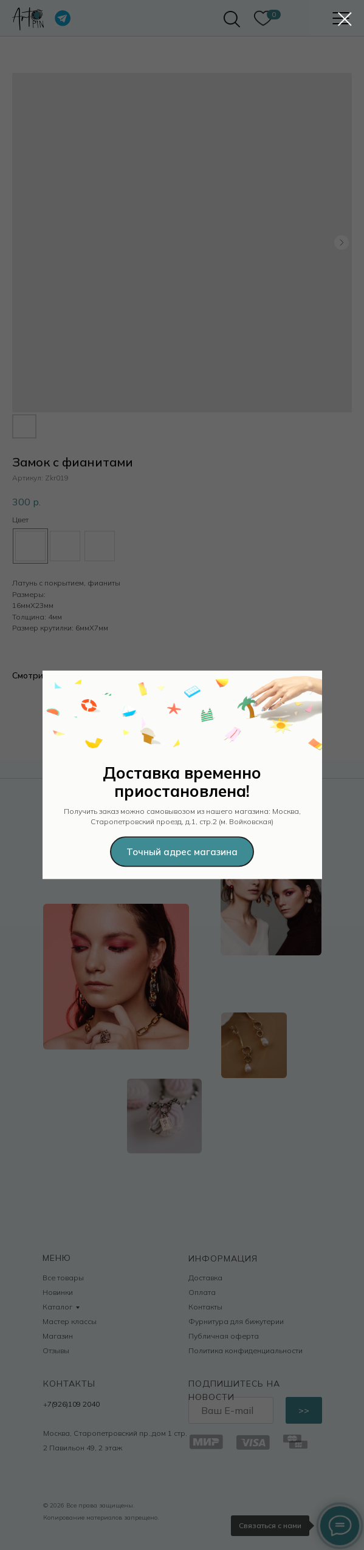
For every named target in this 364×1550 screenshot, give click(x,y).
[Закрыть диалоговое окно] (345, 19)
